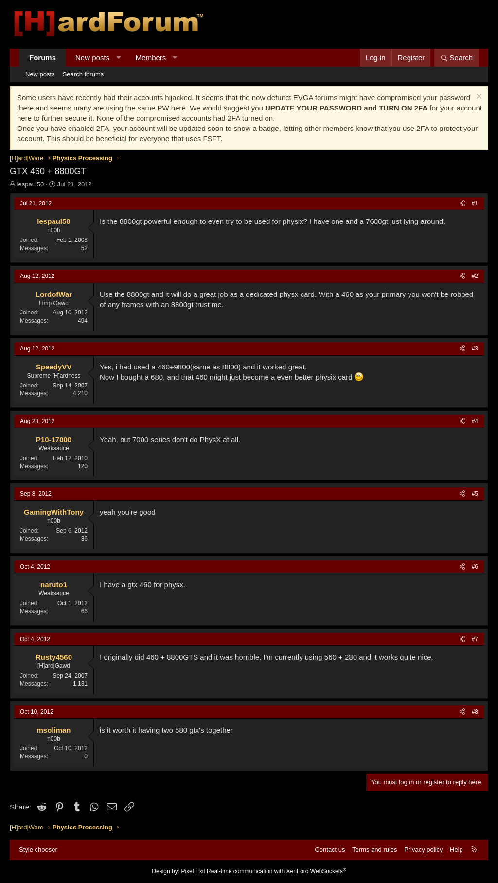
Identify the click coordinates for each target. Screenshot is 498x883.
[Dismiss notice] (478, 97)
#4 (475, 421)
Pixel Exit (193, 871)
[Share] (462, 203)
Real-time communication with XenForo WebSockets (276, 871)
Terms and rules (374, 849)
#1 (475, 203)
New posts (92, 58)
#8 (475, 711)
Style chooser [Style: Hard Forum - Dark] (38, 849)
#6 (475, 566)
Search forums (83, 74)
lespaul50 (30, 184)
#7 (475, 639)
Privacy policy (423, 849)
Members (151, 58)
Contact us (330, 849)
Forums (42, 58)
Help (456, 849)
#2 (475, 276)
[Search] (456, 58)
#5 (475, 493)
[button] (118, 58)
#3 (475, 348)
